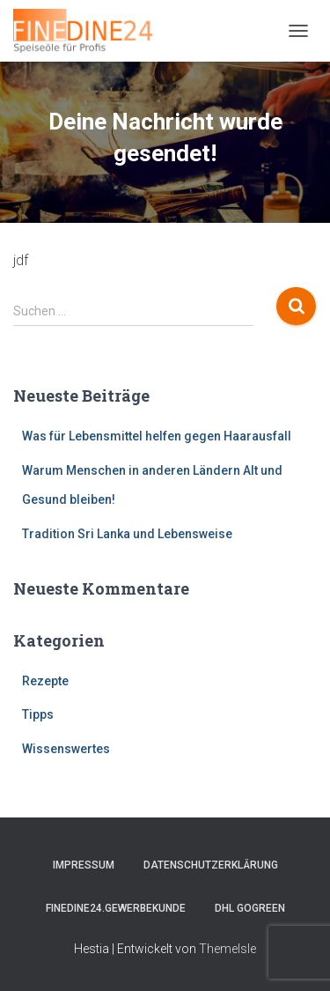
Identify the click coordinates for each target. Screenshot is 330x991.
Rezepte (45, 681)
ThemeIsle (227, 949)
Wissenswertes (66, 749)
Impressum (83, 865)
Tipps (38, 714)
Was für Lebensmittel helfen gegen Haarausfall (156, 436)
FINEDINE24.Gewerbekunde (116, 908)
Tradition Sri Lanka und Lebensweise (127, 534)
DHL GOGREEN (250, 908)
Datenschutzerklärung (210, 865)
